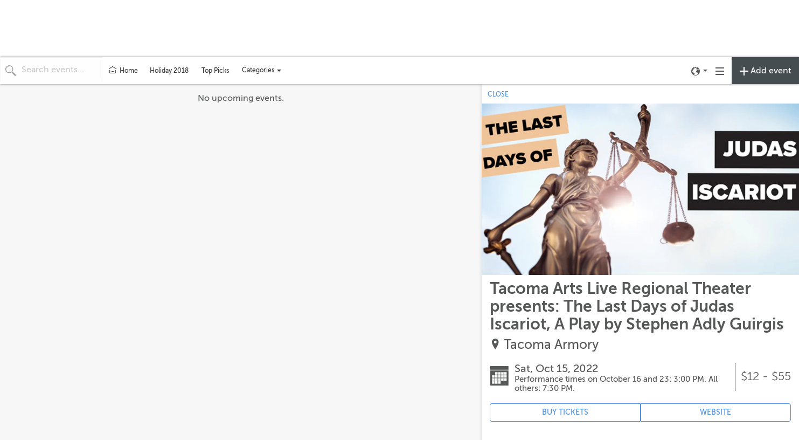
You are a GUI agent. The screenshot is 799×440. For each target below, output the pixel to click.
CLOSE (498, 94)
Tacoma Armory (551, 345)
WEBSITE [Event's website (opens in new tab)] (715, 412)
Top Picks (215, 70)
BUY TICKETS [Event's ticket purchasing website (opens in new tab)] (565, 412)
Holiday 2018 (169, 70)
